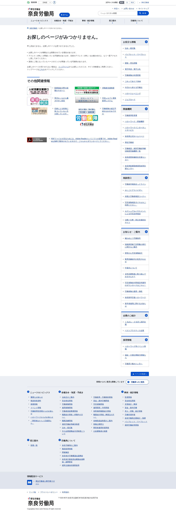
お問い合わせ (129, 8)
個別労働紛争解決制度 (70, 423)
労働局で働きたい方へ (133, 364)
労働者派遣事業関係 (70, 410)
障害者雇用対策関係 (101, 427)
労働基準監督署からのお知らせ (42, 411)
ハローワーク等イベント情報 (135, 348)
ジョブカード (130, 100)
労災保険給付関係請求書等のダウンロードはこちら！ (135, 284)
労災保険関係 (98, 403)
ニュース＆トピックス (40, 392)
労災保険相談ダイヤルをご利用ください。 (135, 204)
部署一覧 (34, 443)
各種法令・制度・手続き (73, 392)
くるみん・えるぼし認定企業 (135, 323)
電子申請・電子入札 (133, 69)
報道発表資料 (36, 400)
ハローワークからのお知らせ (42, 416)
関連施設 (65, 450)
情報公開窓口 (98, 423)
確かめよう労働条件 (133, 239)
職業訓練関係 (67, 420)
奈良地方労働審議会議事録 (72, 454)
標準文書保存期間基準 (70, 463)
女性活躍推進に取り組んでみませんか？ (135, 275)
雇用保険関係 (67, 407)
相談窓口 (135, 178)
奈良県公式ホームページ (134, 137)
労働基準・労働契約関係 (102, 396)
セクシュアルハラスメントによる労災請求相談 (135, 213)
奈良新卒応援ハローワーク (135, 298)
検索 (144, 13)
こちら (41, 69)
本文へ (116, 8)
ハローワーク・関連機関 (134, 122)
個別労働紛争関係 (132, 424)
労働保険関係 (67, 403)
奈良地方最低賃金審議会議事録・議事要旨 (73, 458)
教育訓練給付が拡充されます (135, 261)
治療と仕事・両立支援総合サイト (135, 221)
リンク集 (32, 490)
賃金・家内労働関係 (101, 400)
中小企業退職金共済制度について (73, 431)
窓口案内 (35, 439)
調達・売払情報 (131, 63)
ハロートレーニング (133, 94)
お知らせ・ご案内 (135, 232)
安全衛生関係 (67, 400)
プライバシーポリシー (49, 490)
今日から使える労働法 (133, 88)
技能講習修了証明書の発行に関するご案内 (135, 246)
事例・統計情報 (132, 392)
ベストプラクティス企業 (134, 331)
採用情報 (135, 340)
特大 (132, 2)
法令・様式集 (130, 48)
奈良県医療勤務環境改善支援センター (135, 167)
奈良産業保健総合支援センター (135, 158)
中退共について (131, 268)
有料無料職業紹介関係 (102, 410)
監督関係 (128, 396)
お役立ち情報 (135, 41)
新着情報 (34, 403)
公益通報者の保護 (100, 430)
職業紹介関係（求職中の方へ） (72, 415)
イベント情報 (36, 407)
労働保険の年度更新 (133, 75)
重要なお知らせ (37, 396)
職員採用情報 (67, 447)
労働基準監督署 (131, 116)
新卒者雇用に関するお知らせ (135, 305)
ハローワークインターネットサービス (135, 129)
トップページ (63, 67)
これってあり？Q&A (133, 81)
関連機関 (135, 109)
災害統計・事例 (131, 403)
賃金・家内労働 (131, 407)
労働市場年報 (130, 414)
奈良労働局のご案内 (70, 443)
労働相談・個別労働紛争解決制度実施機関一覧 (135, 150)
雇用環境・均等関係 (101, 407)
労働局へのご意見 (137, 382)
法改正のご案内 (68, 396)
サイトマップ (143, 8)
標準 (121, 2)
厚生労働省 (145, 2)
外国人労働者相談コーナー (135, 197)
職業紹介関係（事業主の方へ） (103, 415)
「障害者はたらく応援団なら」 (41, 421)
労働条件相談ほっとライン (135, 185)
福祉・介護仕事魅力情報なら (135, 357)
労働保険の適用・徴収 (133, 292)
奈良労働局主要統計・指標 (135, 417)
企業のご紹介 (135, 316)
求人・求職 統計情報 (133, 410)
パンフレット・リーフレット (135, 55)
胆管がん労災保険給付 (133, 253)
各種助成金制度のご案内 (102, 420)
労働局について (69, 439)
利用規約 (65, 490)
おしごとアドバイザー (133, 191)
